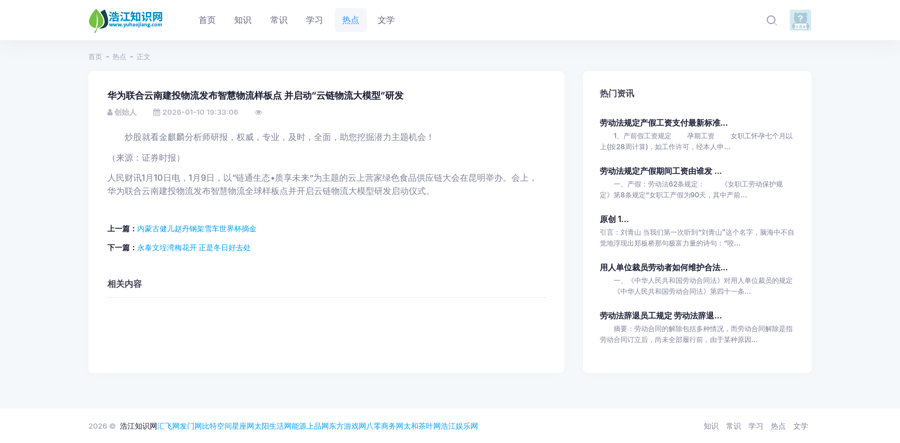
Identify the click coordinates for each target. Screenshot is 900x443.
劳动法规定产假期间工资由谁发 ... (661, 171)
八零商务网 (385, 425)
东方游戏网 (347, 425)
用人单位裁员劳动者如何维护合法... (664, 267)
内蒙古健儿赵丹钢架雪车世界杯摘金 (197, 228)
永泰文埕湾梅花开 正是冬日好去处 (194, 247)
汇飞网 (168, 425)
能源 (299, 425)
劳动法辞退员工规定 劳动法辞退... (661, 315)
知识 (711, 425)
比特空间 (217, 425)
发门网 (191, 425)
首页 (95, 56)
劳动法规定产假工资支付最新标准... (664, 122)
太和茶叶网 (422, 425)
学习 (755, 425)
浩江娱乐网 (459, 425)
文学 (800, 425)
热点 (119, 56)
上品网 (318, 425)
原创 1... (614, 219)
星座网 (243, 425)
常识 (733, 425)
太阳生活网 (273, 425)
